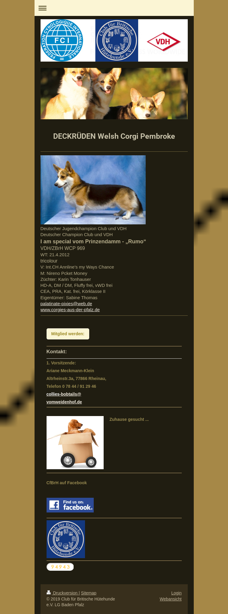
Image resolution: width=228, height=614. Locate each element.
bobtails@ (71, 394)
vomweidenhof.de (64, 402)
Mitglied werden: (67, 333)
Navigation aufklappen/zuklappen (114, 8)
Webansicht (171, 599)
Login (176, 593)
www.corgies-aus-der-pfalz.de (70, 309)
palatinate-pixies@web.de (66, 303)
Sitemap (88, 593)
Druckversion (63, 593)
